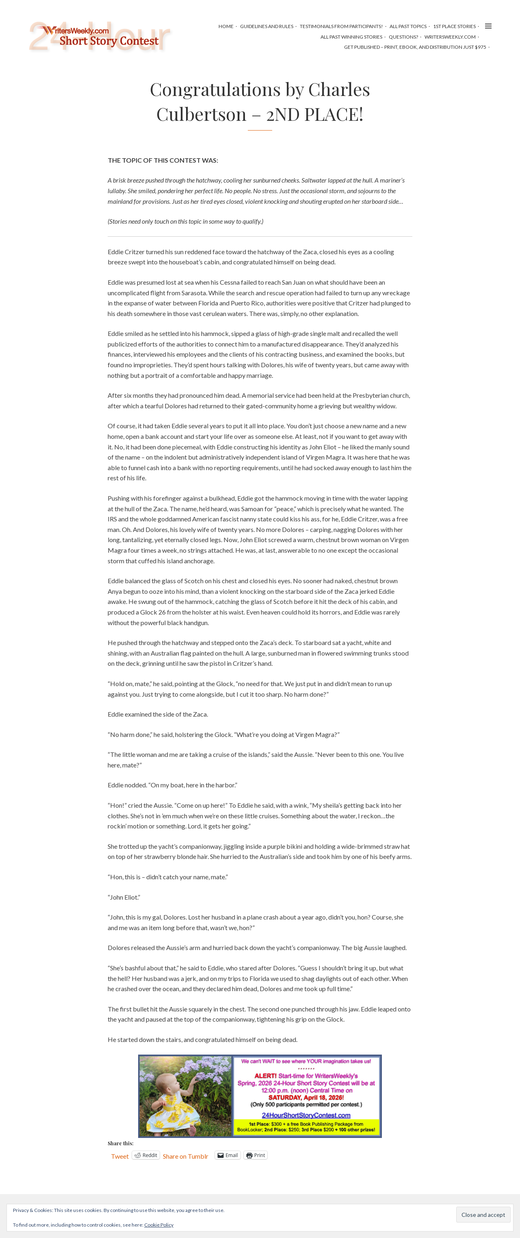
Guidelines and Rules (266, 26)
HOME (226, 26)
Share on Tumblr (185, 1155)
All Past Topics (408, 26)
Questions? (403, 37)
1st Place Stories (454, 26)
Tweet (120, 1155)
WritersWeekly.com (450, 37)
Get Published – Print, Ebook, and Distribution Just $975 (415, 47)
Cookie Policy (158, 1225)
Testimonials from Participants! (341, 26)
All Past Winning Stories (351, 37)
